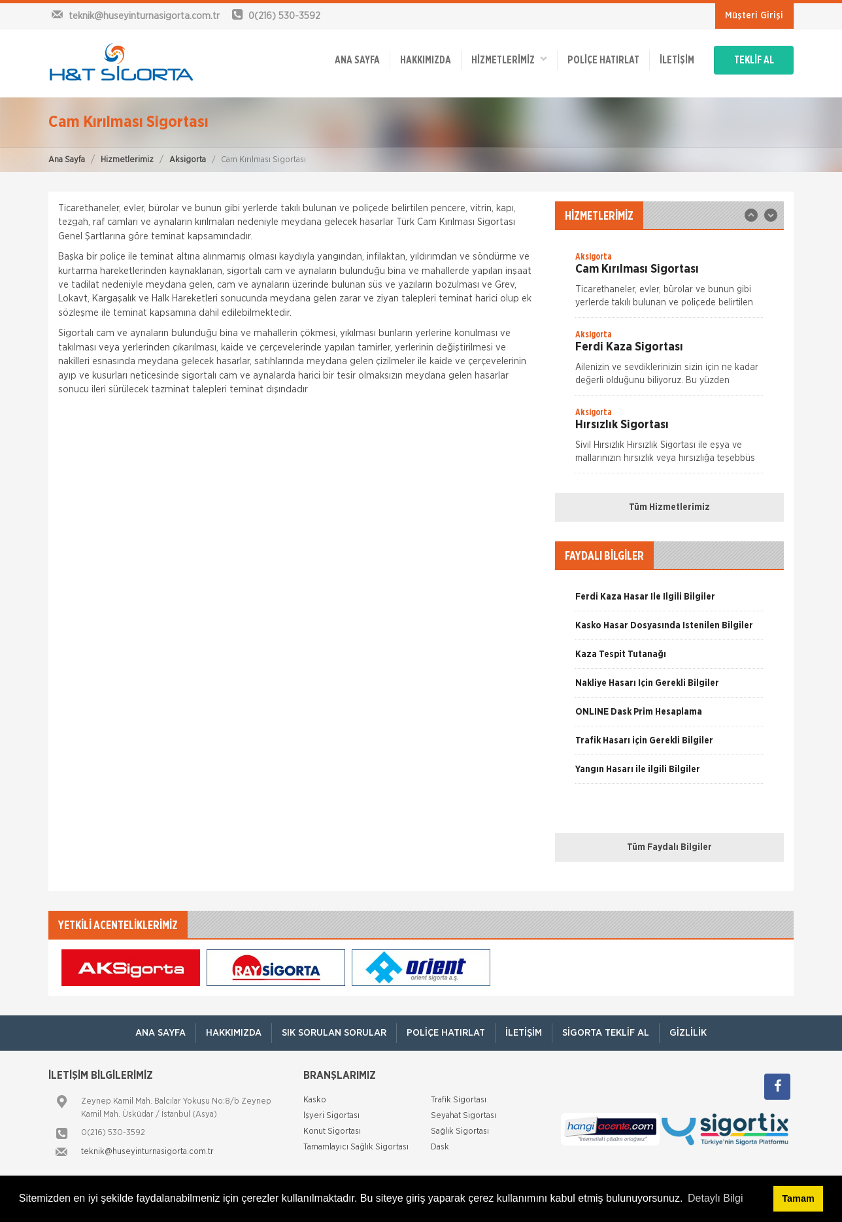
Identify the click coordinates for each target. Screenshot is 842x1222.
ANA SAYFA (357, 60)
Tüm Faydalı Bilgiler (669, 847)
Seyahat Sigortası (463, 1116)
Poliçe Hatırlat (603, 60)
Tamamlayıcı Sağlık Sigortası (356, 1147)
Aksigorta (187, 160)
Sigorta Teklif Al (605, 1033)
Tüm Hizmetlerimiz (669, 507)
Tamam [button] (798, 1198)
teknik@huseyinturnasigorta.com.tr (147, 1151)
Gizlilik (688, 1033)
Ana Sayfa (66, 160)
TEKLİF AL (754, 60)
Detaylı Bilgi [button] (715, 1198)
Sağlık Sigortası (460, 1131)
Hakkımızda (425, 60)
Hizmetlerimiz (127, 160)
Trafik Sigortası (458, 1100)
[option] (669, 284)
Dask (440, 1147)
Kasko (314, 1100)
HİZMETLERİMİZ (509, 59)
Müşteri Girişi (754, 15)
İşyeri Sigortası (331, 1116)
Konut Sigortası (332, 1131)
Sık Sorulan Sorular (334, 1033)
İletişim (677, 60)
